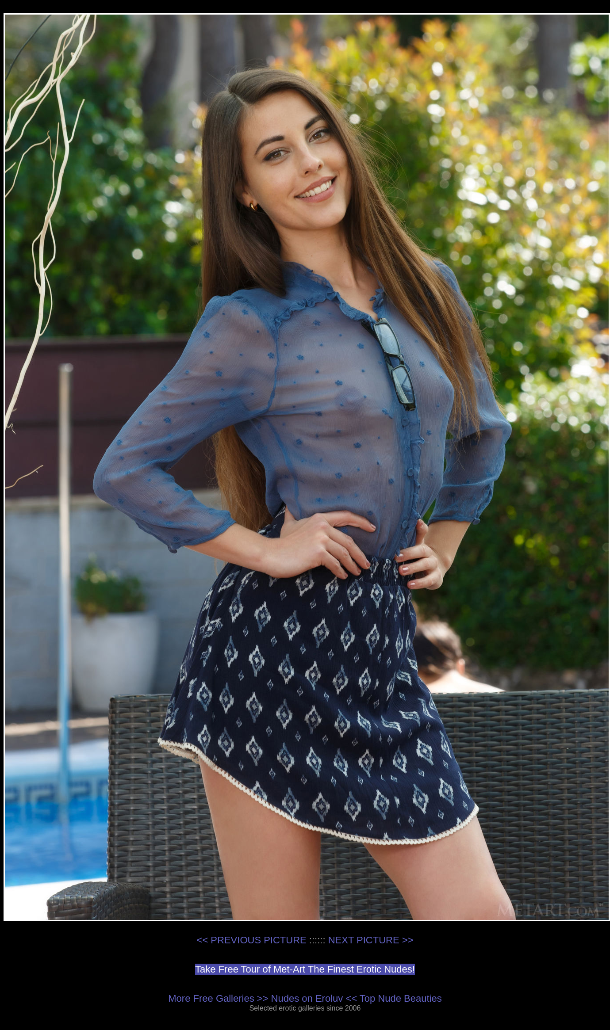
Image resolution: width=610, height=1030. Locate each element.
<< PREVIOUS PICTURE (252, 940)
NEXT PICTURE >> (371, 940)
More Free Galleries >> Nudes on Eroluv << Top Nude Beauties (304, 998)
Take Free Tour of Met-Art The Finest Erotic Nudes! (305, 969)
